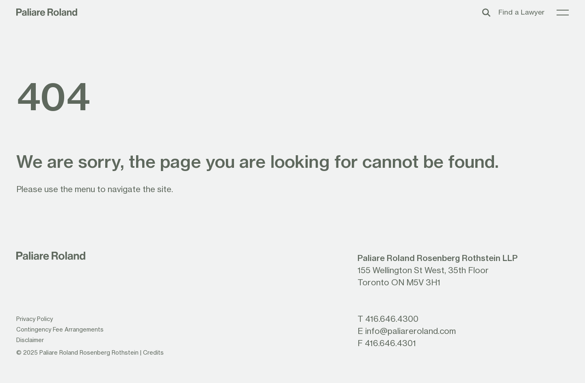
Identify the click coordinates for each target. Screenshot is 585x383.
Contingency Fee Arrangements (60, 329)
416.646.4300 (391, 318)
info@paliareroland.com (410, 331)
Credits (153, 352)
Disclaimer (30, 339)
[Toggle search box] (486, 12)
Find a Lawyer (521, 12)
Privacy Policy (34, 318)
